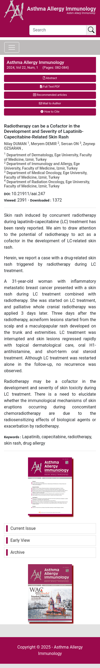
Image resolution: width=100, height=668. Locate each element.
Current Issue (23, 528)
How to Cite (50, 111)
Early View (20, 540)
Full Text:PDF (50, 86)
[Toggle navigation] (11, 47)
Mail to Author (50, 103)
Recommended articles (50, 95)
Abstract (50, 78)
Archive (17, 552)
